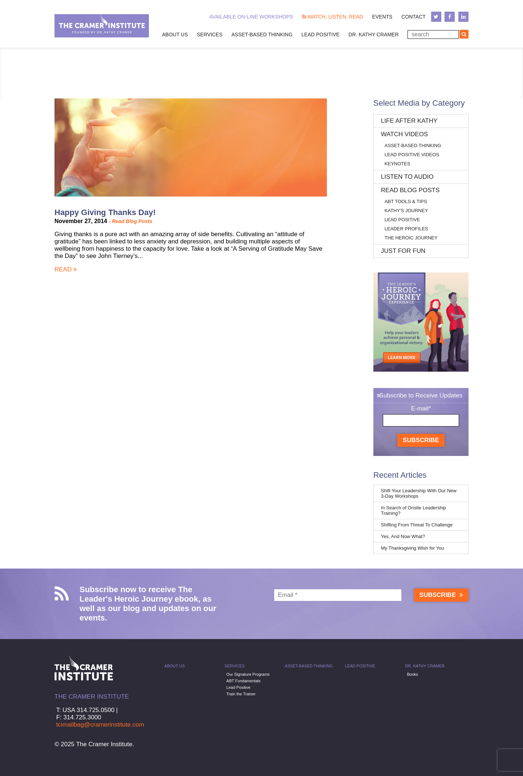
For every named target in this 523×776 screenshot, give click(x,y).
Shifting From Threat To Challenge (417, 525)
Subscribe (421, 440)
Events (382, 17)
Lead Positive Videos (412, 154)
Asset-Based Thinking (261, 34)
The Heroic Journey (411, 238)
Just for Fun (403, 250)
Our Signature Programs (247, 674)
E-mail (421, 408)
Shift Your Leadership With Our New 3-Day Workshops (419, 493)
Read (65, 269)
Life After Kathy (409, 120)
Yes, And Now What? (403, 536)
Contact (413, 17)
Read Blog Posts (132, 221)
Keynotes (397, 163)
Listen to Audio (407, 176)
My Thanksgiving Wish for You (412, 548)
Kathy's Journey (406, 210)
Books (412, 674)
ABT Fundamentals (243, 681)
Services (210, 34)
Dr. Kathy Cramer (374, 34)
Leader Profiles (406, 228)
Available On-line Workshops (251, 17)
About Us (175, 34)
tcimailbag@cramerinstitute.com (100, 724)
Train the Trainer (240, 694)
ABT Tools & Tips (406, 201)
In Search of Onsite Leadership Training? (413, 510)
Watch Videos (404, 134)
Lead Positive (320, 34)
